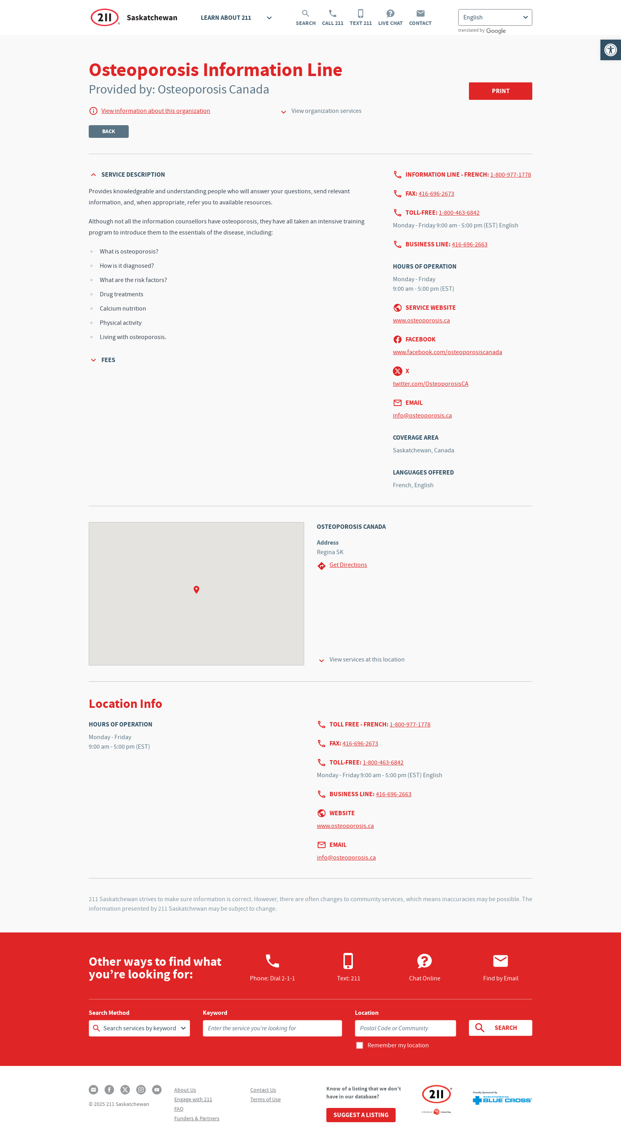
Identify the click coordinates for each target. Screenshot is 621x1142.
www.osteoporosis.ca (421, 320)
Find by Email (500, 967)
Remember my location (398, 1045)
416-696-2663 (470, 244)
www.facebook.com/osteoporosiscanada (447, 352)
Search (306, 18)
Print (501, 91)
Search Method (109, 1013)
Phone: (272, 967)
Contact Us (263, 1089)
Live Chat (390, 18)
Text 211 (361, 18)
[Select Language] (495, 17)
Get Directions (342, 566)
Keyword (215, 1013)
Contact (420, 18)
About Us (185, 1089)
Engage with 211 (193, 1099)
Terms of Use (265, 1099)
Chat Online (424, 967)
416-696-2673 (436, 194)
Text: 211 (348, 967)
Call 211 (332, 18)
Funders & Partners (196, 1118)
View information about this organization (155, 111)
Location (367, 1013)
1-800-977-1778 (510, 175)
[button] (610, 50)
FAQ (178, 1108)
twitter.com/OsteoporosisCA (431, 384)
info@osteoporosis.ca (422, 415)
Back (108, 131)
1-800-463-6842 (459, 213)
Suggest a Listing (361, 1115)
